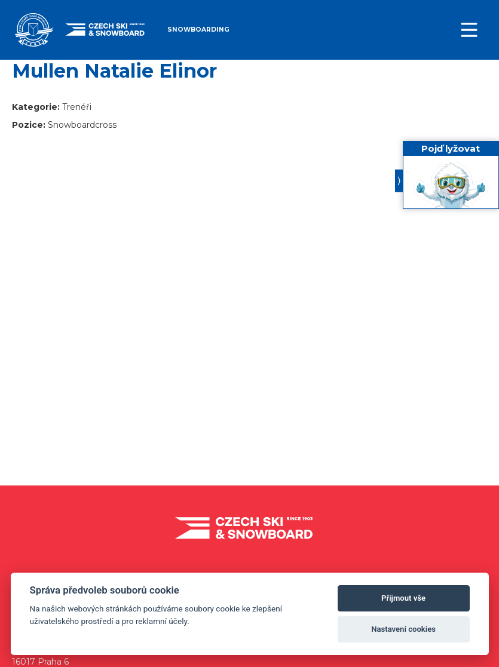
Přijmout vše (403, 598)
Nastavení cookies (403, 629)
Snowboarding (198, 29)
